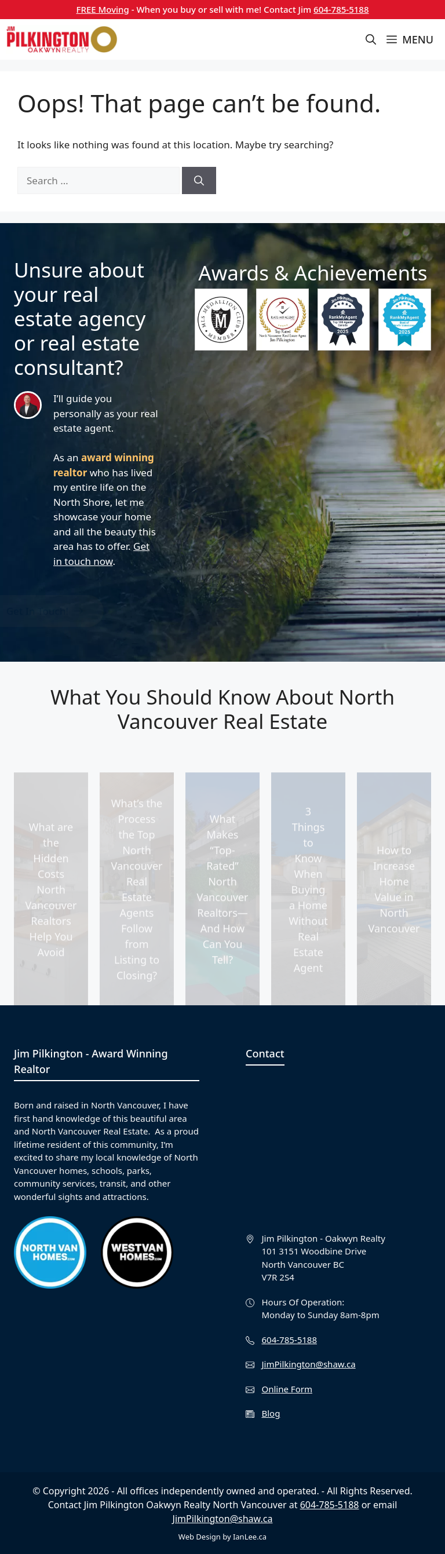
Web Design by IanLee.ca (222, 1536)
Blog (271, 1413)
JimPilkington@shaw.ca (309, 1364)
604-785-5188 (341, 9)
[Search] (199, 181)
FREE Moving (102, 9)
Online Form (287, 1389)
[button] (370, 39)
